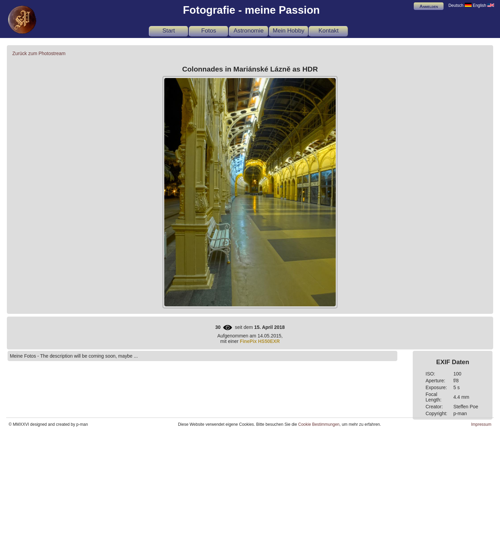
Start (168, 30)
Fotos (208, 30)
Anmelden (429, 6)
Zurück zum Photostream (38, 53)
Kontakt (328, 30)
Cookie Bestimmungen (318, 424)
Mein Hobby (289, 30)
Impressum (481, 424)
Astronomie (248, 30)
